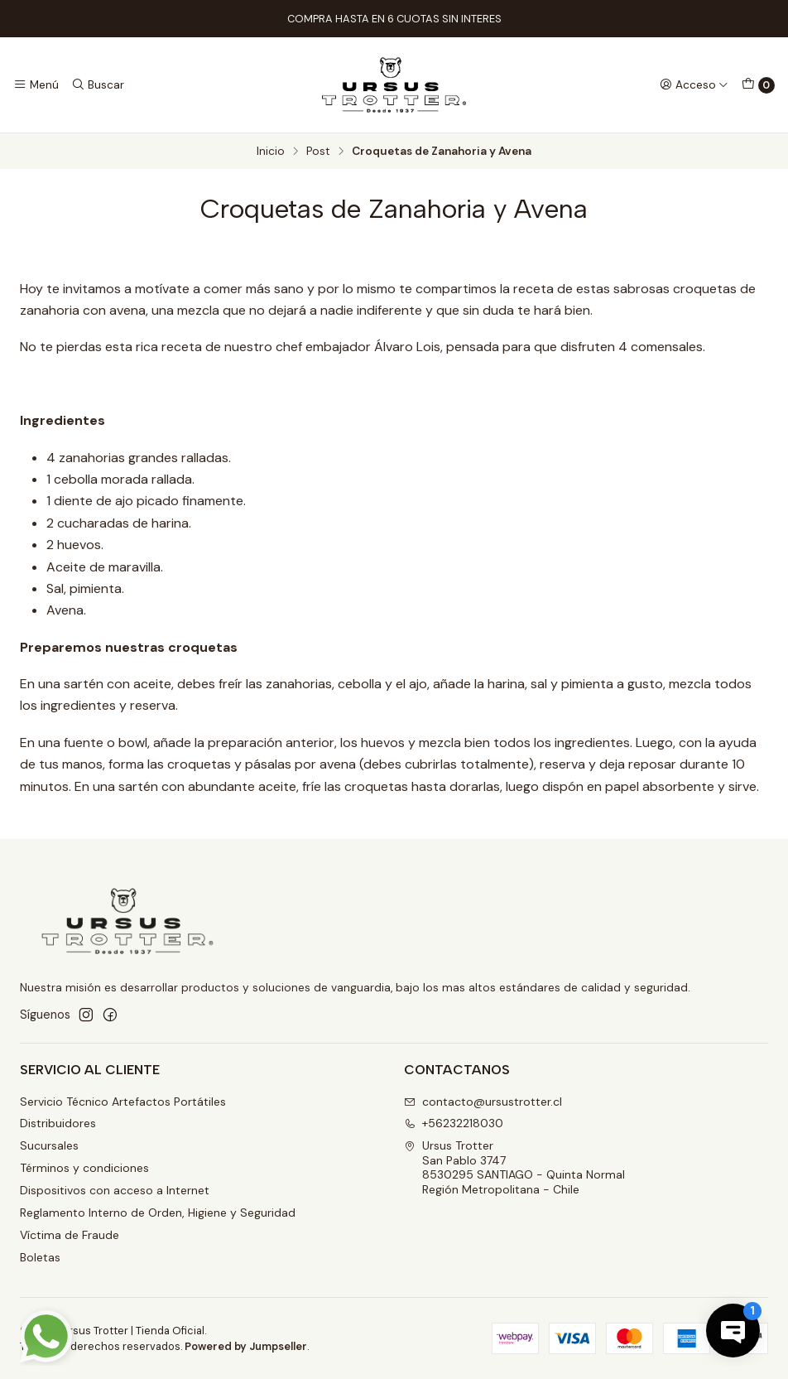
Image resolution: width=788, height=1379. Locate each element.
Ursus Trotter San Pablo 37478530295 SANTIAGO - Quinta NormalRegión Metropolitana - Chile (514, 1167)
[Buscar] (97, 84)
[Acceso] (694, 84)
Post (318, 151)
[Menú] (36, 84)
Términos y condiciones (84, 1167)
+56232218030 (453, 1123)
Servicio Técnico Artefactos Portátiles (123, 1101)
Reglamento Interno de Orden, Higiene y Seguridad (158, 1212)
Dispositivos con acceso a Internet (114, 1190)
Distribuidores (58, 1123)
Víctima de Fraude (69, 1234)
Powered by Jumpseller (246, 1346)
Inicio (271, 151)
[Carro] (758, 85)
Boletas (40, 1257)
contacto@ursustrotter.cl (483, 1101)
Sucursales (49, 1145)
